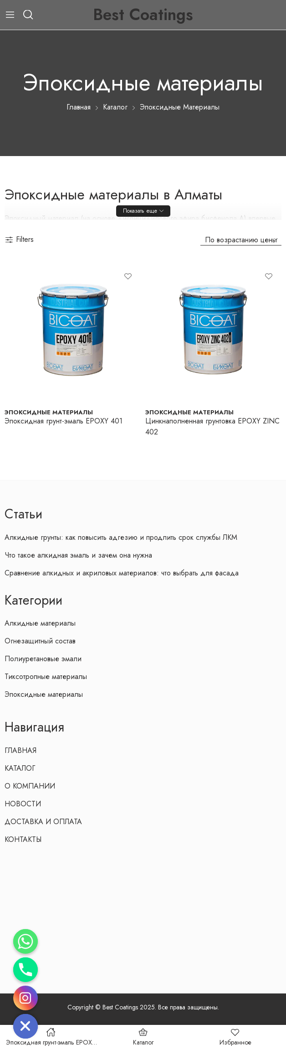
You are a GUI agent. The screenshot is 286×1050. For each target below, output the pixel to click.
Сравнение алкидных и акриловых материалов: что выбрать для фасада (122, 573)
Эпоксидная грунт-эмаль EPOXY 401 (64, 421)
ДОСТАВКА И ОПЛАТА (43, 821)
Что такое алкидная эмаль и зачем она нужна (78, 555)
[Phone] (25, 969)
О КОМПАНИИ (30, 786)
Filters (19, 239)
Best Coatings (143, 14)
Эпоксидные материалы (49, 412)
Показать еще (140, 211)
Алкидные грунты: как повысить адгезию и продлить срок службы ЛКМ (121, 537)
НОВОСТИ (23, 804)
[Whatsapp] (25, 941)
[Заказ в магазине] (240, 240)
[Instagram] (25, 998)
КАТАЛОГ (20, 768)
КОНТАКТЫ (23, 839)
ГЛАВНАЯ (20, 750)
